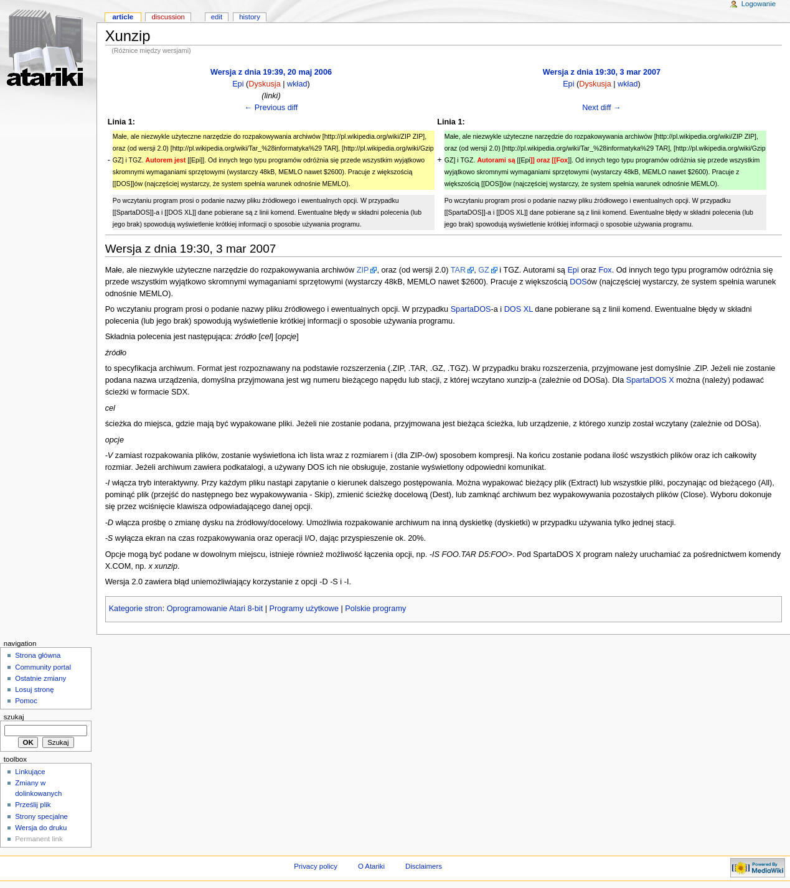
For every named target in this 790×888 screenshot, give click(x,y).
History (249, 17)
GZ (483, 270)
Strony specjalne (41, 816)
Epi (237, 84)
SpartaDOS (471, 309)
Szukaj (14, 717)
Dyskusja (264, 84)
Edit (216, 17)
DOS (578, 282)
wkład (297, 84)
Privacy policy (315, 866)
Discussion (167, 17)
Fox (604, 270)
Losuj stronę (34, 689)
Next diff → (601, 107)
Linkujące (30, 771)
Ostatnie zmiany (40, 678)
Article (122, 17)
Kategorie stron (135, 608)
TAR (458, 270)
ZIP (363, 270)
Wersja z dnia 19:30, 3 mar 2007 (602, 72)
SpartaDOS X (650, 380)
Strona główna (37, 655)
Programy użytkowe (304, 608)
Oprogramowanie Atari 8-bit (215, 608)
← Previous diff (271, 107)
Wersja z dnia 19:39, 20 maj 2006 (271, 72)
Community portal (43, 667)
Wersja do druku (41, 827)
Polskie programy (375, 608)
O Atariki (371, 866)
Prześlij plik (32, 804)
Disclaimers (423, 866)
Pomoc (26, 700)
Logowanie (758, 3)
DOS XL (518, 309)
